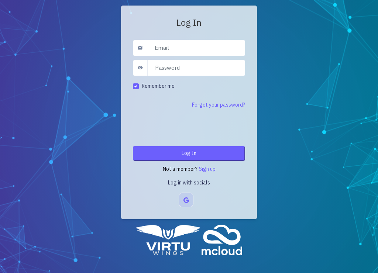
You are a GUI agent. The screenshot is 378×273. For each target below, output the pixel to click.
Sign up (207, 169)
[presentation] (189, 126)
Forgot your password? (218, 104)
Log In (189, 153)
